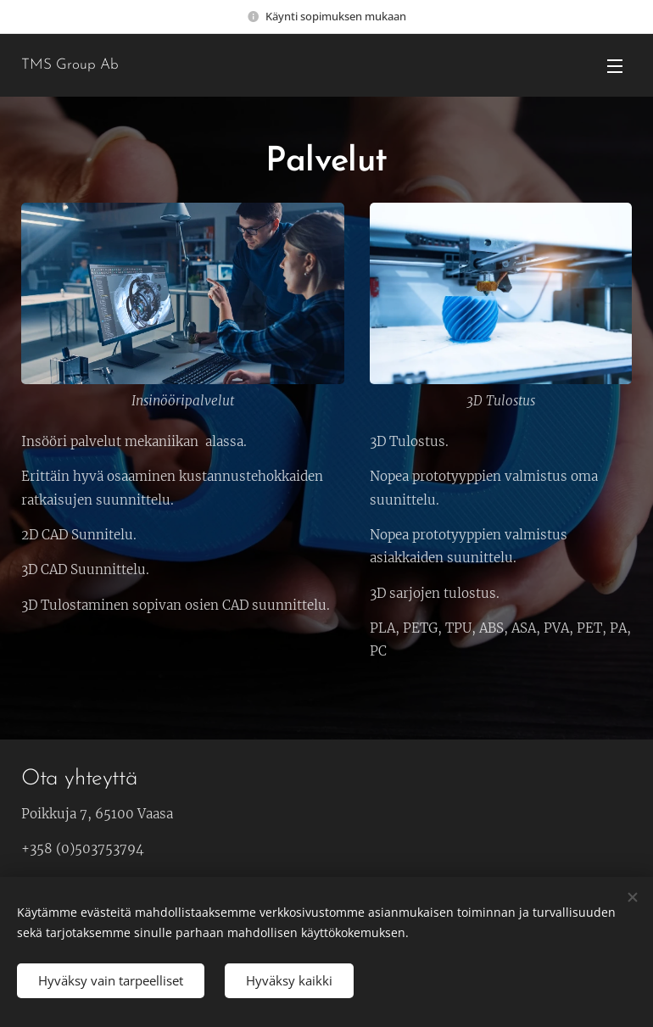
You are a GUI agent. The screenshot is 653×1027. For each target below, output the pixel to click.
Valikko (614, 66)
